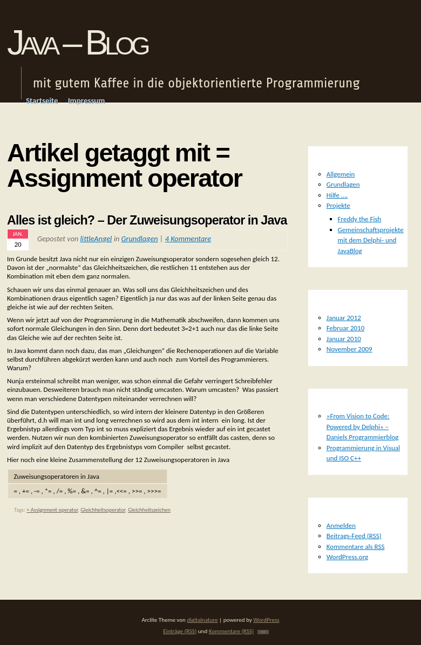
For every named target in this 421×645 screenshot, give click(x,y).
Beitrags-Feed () (354, 536)
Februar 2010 (346, 328)
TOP (263, 632)
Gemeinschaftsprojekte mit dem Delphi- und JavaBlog (371, 240)
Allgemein (341, 174)
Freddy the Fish (360, 219)
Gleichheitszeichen (149, 509)
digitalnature (202, 619)
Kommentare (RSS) (231, 631)
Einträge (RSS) (179, 631)
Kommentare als (356, 546)
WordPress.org (347, 557)
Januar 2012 (344, 318)
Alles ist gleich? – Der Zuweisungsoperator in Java (147, 220)
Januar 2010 (344, 339)
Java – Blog (77, 42)
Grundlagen (139, 238)
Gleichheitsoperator (102, 509)
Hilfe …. (337, 195)
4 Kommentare (188, 238)
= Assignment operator (52, 509)
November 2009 (349, 349)
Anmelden (341, 525)
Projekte (338, 205)
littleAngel (96, 238)
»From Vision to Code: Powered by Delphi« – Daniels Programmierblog (363, 426)
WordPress (266, 619)
